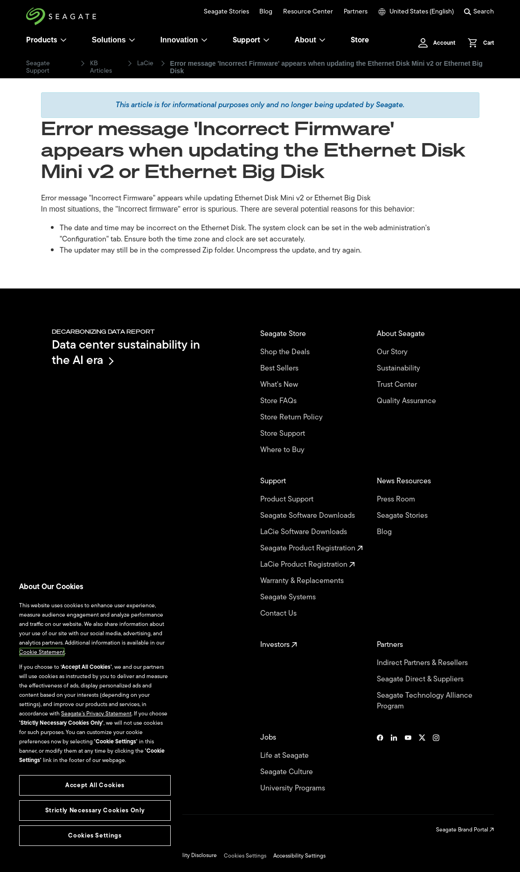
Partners (355, 11)
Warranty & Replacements (303, 581)
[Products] (63, 40)
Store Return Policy (292, 417)
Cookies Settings (245, 855)
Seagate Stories (226, 11)
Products (41, 40)
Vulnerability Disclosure (188, 855)
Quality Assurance (407, 401)
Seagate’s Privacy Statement (96, 713)
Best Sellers (280, 368)
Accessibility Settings (299, 855)
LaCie (145, 63)
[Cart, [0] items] (478, 43)
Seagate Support (38, 67)
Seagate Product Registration (311, 548)
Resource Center (308, 11)
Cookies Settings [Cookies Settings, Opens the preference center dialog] (95, 835)
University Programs (293, 788)
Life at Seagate (285, 755)
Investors (278, 644)
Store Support (283, 433)
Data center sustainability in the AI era (126, 352)
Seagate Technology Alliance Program (424, 701)
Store (360, 40)
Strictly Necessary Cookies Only (95, 810)
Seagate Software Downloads (308, 515)
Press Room (397, 499)
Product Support (287, 499)
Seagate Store (284, 334)
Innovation (184, 40)
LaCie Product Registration (307, 564)
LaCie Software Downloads (304, 532)
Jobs (269, 737)
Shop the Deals (286, 352)
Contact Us (279, 613)
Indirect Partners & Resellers (423, 663)
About (310, 40)
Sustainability (399, 368)
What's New (280, 384)
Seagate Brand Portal (465, 829)
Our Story (393, 352)
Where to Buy (283, 450)
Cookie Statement (42, 652)
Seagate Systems (289, 597)
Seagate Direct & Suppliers (421, 679)
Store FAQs (279, 401)
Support (246, 40)
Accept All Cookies (95, 785)
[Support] (266, 40)
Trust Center (398, 384)
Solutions (113, 40)
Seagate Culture (287, 772)
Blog (265, 11)
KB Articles (101, 67)
